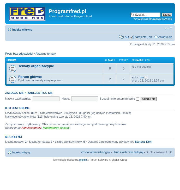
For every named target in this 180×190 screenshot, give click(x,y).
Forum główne (30, 77)
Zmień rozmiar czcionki (168, 28)
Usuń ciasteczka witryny (128, 152)
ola (142, 77)
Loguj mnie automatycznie (120, 98)
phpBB (83, 159)
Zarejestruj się (144, 36)
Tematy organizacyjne (36, 66)
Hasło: (66, 98)
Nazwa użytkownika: (18, 98)
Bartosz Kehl (143, 141)
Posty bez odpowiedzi (19, 53)
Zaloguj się (165, 36)
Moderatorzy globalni (56, 127)
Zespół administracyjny (95, 152)
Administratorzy (31, 127)
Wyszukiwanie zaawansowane (153, 18)
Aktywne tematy (45, 53)
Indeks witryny (22, 29)
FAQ (126, 36)
